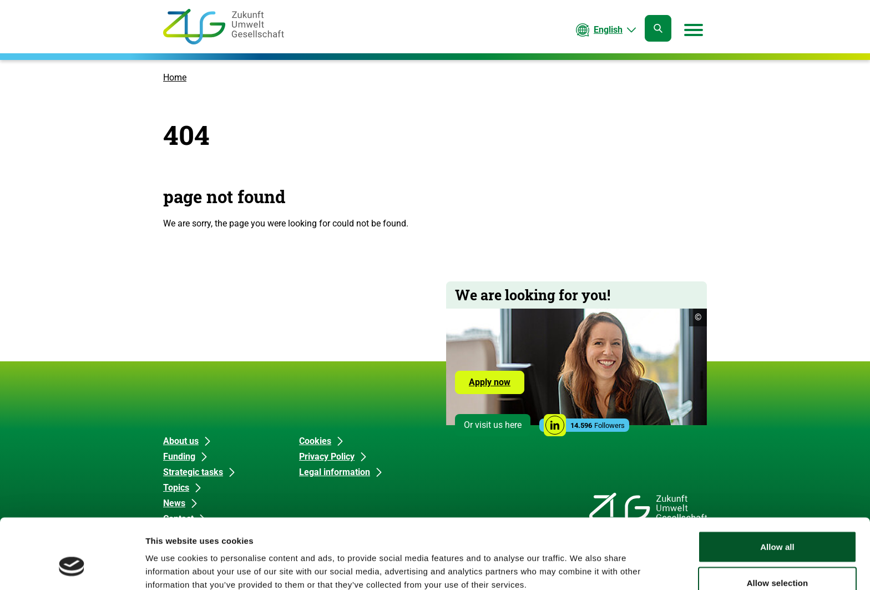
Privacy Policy (327, 456)
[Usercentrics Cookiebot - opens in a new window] (71, 568)
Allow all (777, 487)
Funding (179, 456)
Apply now (489, 382)
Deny (777, 560)
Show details (582, 561)
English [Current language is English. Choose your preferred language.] (608, 29)
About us (181, 441)
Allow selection (777, 524)
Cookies (315, 441)
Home (174, 77)
